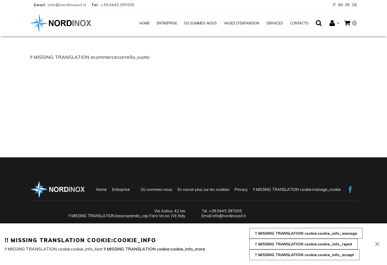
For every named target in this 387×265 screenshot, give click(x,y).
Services (274, 23)
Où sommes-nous (200, 23)
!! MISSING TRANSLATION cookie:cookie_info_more (154, 249)
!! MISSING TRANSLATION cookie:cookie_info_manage (306, 233)
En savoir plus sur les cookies (203, 189)
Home (144, 23)
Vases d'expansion (241, 23)
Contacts (299, 23)
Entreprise (167, 23)
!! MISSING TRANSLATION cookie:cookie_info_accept (304, 254)
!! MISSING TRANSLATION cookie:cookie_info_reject (303, 244)
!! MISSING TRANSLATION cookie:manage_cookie (297, 189)
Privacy (241, 189)
